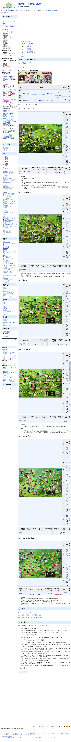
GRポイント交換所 (7, 135)
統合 (14, 243)
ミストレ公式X (6, 96)
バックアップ (23, 10)
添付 (29, 10)
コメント (23, 56)
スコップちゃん (7, 304)
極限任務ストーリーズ (9, 218)
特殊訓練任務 (7, 206)
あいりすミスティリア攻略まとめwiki (44, 733)
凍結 (13, 10)
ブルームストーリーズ (9, 216)
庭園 (4, 295)
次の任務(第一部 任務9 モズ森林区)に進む (29, 615)
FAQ (4, 149)
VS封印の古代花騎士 (9, 199)
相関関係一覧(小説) (9, 279)
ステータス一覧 (8, 256)
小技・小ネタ (6, 150)
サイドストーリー (8, 214)
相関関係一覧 (6, 278)
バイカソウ (5, 351)
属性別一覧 (7, 261)
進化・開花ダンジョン (9, 178)
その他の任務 (7, 232)
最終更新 (54, 10)
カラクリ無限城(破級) (9, 193)
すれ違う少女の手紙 (8, 220)
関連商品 (5, 313)
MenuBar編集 (5, 336)
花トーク (5, 277)
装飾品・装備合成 (8, 268)
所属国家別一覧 (8, 260)
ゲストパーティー (28, 43)
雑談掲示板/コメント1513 (9, 352)
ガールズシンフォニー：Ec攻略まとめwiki (27, 733)
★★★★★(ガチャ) (8, 377)
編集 (9, 10)
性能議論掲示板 (7, 325)
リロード (33, 10)
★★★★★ (6, 245)
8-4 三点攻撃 (27, 49)
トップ (4, 10)
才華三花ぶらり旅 (8, 223)
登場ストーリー (8, 262)
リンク (22, 54)
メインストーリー (7, 156)
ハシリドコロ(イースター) (9, 354)
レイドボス (5, 236)
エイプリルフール (9, 311)
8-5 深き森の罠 (28, 51)
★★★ (5, 249)
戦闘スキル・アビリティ (10, 267)
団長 (4, 302)
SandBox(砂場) (6, 331)
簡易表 (7, 257)
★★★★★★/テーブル (9, 381)
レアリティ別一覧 (8, 258)
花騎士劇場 (5, 308)
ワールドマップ (7, 296)
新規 (40, 10)
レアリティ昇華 (9, 243)
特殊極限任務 (7, 205)
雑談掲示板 (5, 319)
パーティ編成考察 (7, 271)
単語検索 (48, 10)
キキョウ (27, 100)
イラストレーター (9, 263)
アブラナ (43, 94)
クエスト (5, 290)
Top (18, 6)
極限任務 (6, 175)
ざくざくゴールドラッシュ (9, 181)
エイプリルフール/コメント (9, 359)
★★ (5, 250)
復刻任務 (6, 187)
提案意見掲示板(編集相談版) (9, 322)
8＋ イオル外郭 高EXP (30, 52)
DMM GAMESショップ (8, 137)
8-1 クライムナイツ (29, 45)
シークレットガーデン (9, 231)
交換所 (4, 294)
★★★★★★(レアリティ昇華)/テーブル (9, 373)
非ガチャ (11, 247)
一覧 (44, 10)
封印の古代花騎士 (8, 217)
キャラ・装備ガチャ (8, 293)
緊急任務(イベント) (8, 186)
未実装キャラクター (8, 306)
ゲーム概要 (5, 147)
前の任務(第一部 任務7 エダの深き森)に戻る (30, 617)
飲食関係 (7, 282)
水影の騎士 (6, 219)
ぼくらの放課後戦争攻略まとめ (29, 734)
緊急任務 (6, 371)
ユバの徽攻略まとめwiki (17, 734)
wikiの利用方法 (6, 332)
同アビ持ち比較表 (7, 272)
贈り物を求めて (7, 182)
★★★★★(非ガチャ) (9, 379)
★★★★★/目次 (7, 380)
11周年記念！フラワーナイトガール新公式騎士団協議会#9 (8, 112)
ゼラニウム (5, 350)
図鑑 (4, 241)
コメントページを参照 (41, 625)
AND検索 (6, 21)
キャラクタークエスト (10, 292)
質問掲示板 (5, 320)
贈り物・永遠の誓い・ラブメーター (9, 276)
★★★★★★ (7, 242)
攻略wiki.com (4, 736)
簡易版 (7, 246)
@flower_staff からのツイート (9, 388)
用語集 (4, 307)
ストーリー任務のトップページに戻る (28, 612)
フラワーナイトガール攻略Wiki (12, 733)
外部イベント (6, 314)
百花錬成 (8, 269)
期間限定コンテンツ (8, 310)
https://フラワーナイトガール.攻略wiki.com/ (15, 730)
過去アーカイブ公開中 (8, 116)
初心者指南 (5, 148)
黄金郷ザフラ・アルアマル (9, 213)
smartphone (4, 12)
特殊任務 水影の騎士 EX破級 (9, 201)
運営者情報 (9, 736)
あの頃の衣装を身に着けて (10, 224)
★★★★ (6, 248)
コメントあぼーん (28, 737)
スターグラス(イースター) (9, 358)
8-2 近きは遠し (28, 46)
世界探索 (5, 288)
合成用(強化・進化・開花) (10, 252)
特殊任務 (6, 227)
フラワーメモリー (8, 253)
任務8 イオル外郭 (29, 3)
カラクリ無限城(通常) (9, 195)
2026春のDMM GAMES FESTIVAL (8, 83)
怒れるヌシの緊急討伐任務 (9, 204)
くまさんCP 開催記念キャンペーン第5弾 (8, 76)
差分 (17, 10)
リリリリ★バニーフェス (9, 53)
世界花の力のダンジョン (10, 207)
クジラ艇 (6, 211)
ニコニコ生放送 (7, 114)
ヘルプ (60, 10)
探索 (4, 287)
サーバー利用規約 (8, 333)
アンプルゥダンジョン (9, 179)
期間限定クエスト (8, 291)
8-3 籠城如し (27, 48)
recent (11, 26)
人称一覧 (7, 280)
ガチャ (6, 247)
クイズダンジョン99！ (9, 172)
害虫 (4, 234)
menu (7, 26)
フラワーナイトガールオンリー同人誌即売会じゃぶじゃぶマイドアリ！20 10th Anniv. (9, 120)
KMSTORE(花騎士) (7, 136)
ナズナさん (5, 303)
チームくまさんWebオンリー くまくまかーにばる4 (9, 131)
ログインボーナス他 (8, 309)
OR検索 (13, 21)
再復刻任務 (7, 188)
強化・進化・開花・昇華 (9, 265)
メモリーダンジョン (9, 173)
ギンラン (35, 94)
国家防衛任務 (7, 222)
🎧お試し (11, 102)
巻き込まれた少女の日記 (10, 226)
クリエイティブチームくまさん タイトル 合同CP (9, 90)
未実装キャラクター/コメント (9, 363)
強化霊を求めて (8, 177)
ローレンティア (7, 353)
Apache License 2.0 (51, 737)
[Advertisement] (35, 27)
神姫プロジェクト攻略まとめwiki (58, 733)
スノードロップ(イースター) (9, 356)
